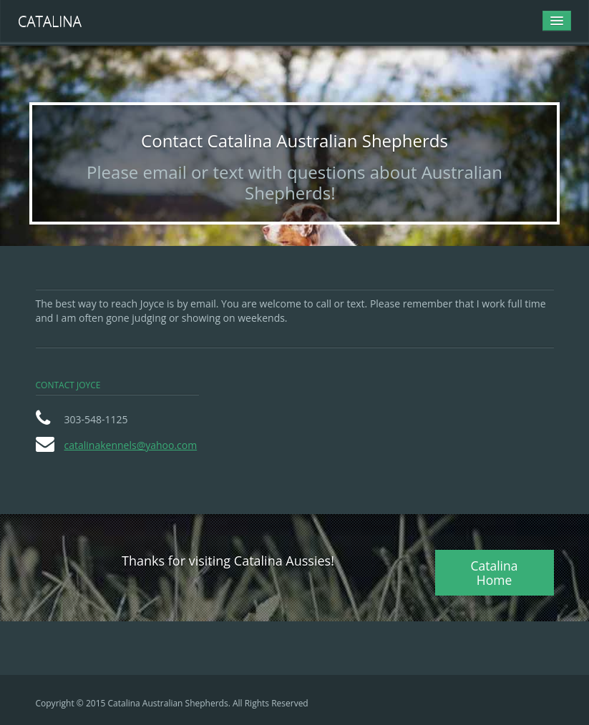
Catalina (50, 21)
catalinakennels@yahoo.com (131, 445)
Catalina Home (493, 572)
